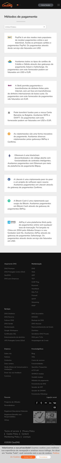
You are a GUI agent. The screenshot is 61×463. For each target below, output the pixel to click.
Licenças (27, 436)
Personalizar (43, 457)
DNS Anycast (36, 324)
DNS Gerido (8, 324)
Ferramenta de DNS (39, 384)
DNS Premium (9, 268)
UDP (33, 275)
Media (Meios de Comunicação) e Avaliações (16, 368)
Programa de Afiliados (12, 402)
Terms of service (11, 431)
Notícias (7, 357)
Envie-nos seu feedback (12, 372)
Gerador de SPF (37, 387)
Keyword (35, 285)
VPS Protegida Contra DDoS (14, 340)
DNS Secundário (37, 313)
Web (33, 272)
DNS (33, 268)
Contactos (8, 360)
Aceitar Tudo (28, 457)
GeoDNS (7, 275)
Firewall (34, 295)
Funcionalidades (37, 363)
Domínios (35, 330)
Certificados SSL (10, 334)
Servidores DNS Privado (40, 334)
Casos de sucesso (38, 360)
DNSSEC (35, 317)
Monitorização (37, 264)
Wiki (33, 357)
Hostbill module (37, 377)
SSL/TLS (35, 292)
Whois (6, 420)
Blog (33, 353)
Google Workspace (11, 330)
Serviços (7, 309)
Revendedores (9, 405)
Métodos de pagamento (40, 380)
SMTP (34, 299)
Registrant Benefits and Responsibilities (12, 415)
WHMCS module (38, 374)
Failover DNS (9, 320)
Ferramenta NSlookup (39, 394)
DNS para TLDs (37, 337)
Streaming (35, 302)
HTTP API (35, 370)
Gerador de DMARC (39, 390)
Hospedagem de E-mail (40, 340)
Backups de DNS (38, 320)
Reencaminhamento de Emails (42, 327)
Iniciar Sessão (45, 5)
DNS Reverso (9, 317)
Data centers (9, 363)
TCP (33, 279)
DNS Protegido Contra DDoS (14, 272)
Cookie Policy (12, 434)
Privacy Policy (28, 431)
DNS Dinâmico (9, 313)
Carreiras (7, 376)
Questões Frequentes (39, 367)
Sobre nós (8, 353)
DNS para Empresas (11, 279)
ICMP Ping (35, 282)
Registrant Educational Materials (16, 411)
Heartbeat (35, 289)
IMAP (33, 305)
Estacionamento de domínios (14, 337)
